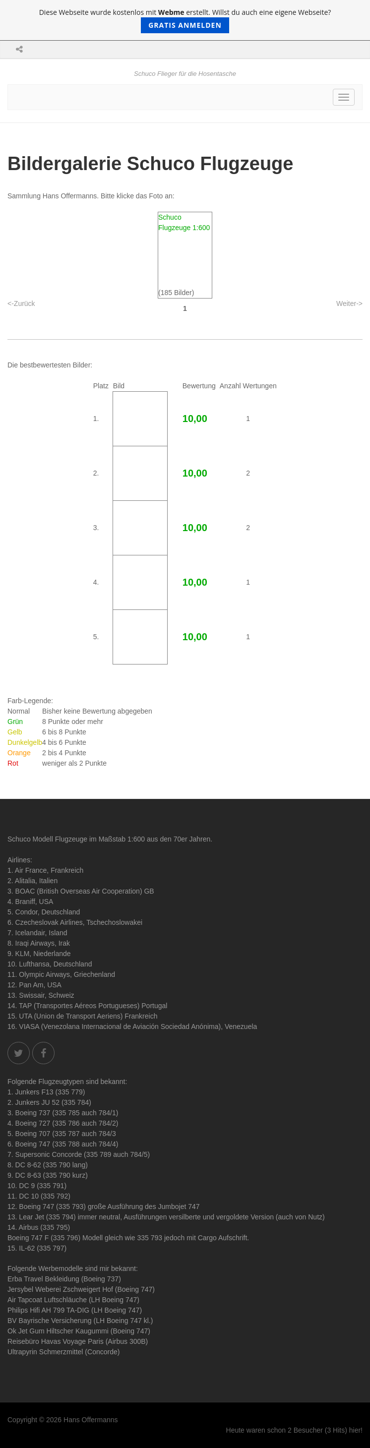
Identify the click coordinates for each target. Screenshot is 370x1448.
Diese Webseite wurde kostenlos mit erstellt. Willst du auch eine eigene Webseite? (185, 20)
